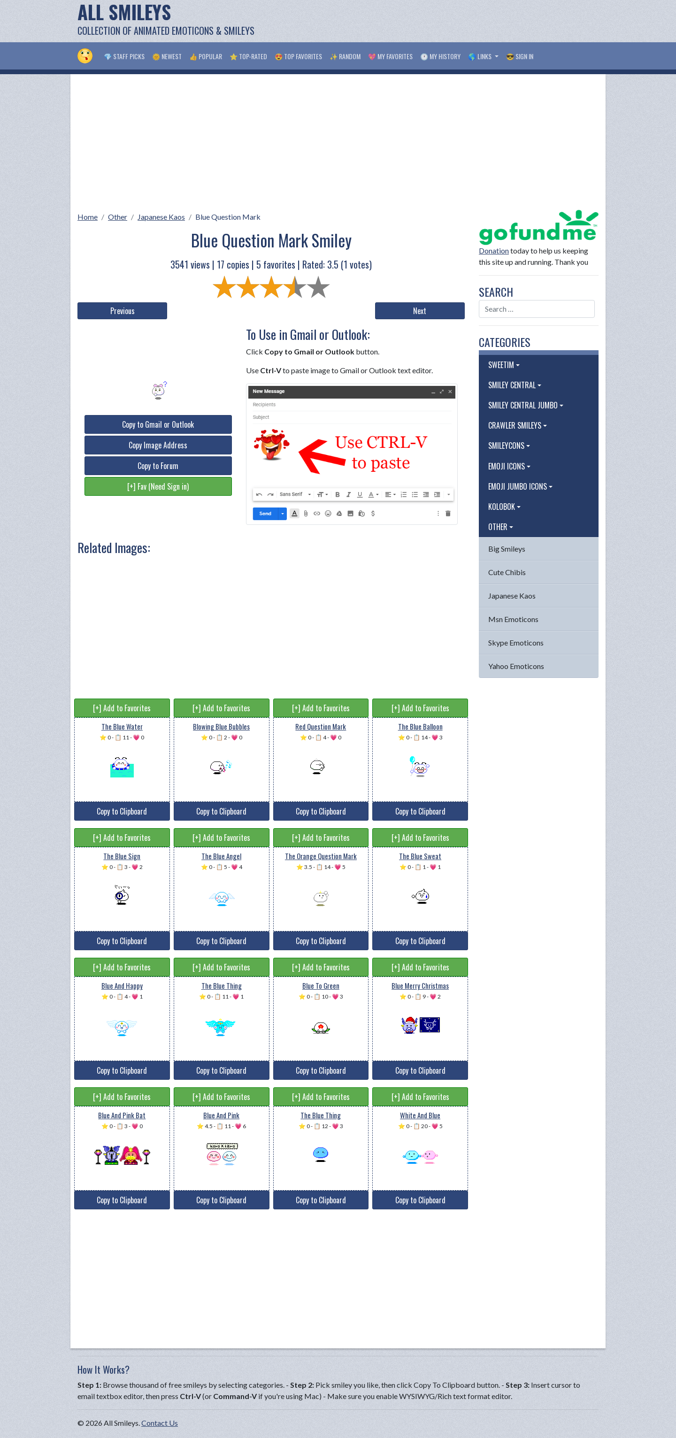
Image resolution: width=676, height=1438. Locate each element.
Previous (122, 310)
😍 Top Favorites (298, 56)
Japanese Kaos (161, 216)
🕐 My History (440, 56)
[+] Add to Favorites (122, 708)
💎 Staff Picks (124, 56)
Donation (494, 250)
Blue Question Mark (228, 216)
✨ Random (345, 56)
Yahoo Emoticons (516, 665)
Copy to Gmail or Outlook (158, 424)
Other (117, 216)
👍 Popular (205, 56)
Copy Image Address (158, 445)
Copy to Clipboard (122, 811)
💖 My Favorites (390, 56)
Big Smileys (506, 548)
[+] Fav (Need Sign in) (158, 486)
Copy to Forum (158, 465)
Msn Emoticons (513, 619)
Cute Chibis (507, 572)
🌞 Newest (167, 56)
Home (87, 216)
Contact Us (159, 1422)
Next (419, 310)
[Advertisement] (428, 21)
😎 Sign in (519, 56)
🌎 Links (480, 56)
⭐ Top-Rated (248, 56)
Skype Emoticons (516, 642)
